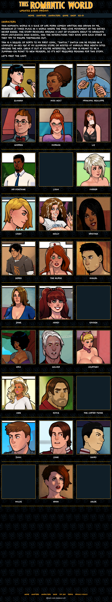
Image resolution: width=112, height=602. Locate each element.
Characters (54, 15)
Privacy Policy (81, 594)
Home (31, 15)
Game (65, 15)
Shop (73, 15)
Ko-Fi (81, 15)
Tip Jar (62, 594)
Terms (70, 594)
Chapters (41, 15)
